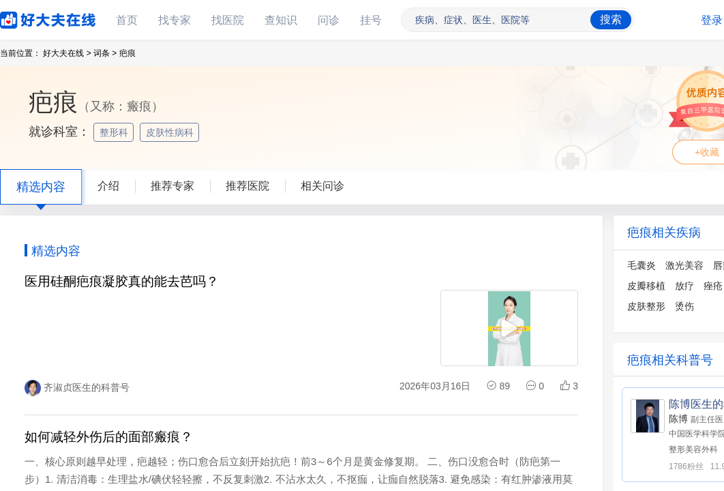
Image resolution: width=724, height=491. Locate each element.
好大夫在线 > (67, 53)
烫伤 (684, 306)
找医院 (227, 20)
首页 (127, 20)
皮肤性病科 (171, 132)
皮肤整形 (646, 306)
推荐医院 (247, 186)
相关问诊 (322, 186)
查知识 (281, 20)
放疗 (684, 286)
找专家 (174, 20)
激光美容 (684, 265)
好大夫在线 (27, 17)
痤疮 (713, 286)
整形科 (115, 132)
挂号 (371, 20)
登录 (712, 20)
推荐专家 (172, 186)
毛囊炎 (641, 265)
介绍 (108, 186)
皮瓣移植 (646, 286)
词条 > (105, 53)
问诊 (329, 20)
